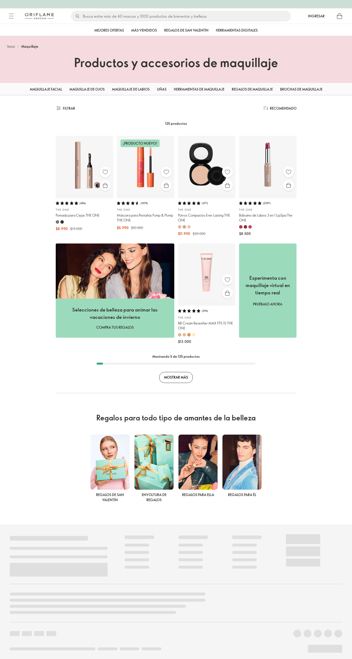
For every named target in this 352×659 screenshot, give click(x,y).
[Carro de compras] (339, 16)
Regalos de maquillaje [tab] (252, 89)
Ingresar (316, 16)
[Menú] (11, 16)
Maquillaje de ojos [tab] (87, 89)
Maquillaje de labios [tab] (131, 89)
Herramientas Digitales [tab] (237, 30)
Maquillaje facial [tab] (46, 89)
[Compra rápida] (105, 185)
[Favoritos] (105, 171)
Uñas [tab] (161, 89)
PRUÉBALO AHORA (267, 304)
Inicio (11, 46)
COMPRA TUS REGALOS (115, 327)
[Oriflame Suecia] (39, 16)
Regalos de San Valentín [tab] (186, 30)
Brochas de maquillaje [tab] (301, 89)
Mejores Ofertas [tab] (109, 30)
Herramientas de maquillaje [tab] (199, 89)
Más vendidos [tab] (144, 30)
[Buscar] (186, 16)
